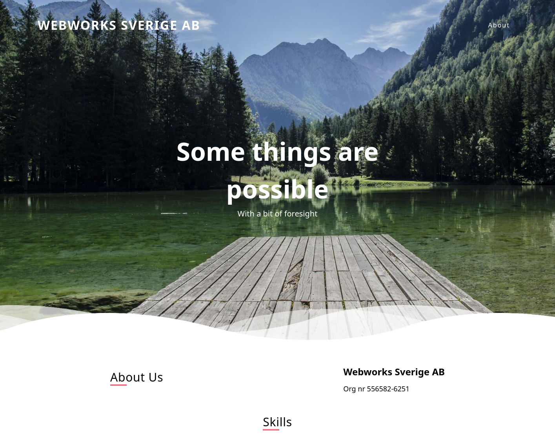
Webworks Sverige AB (119, 24)
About (499, 25)
